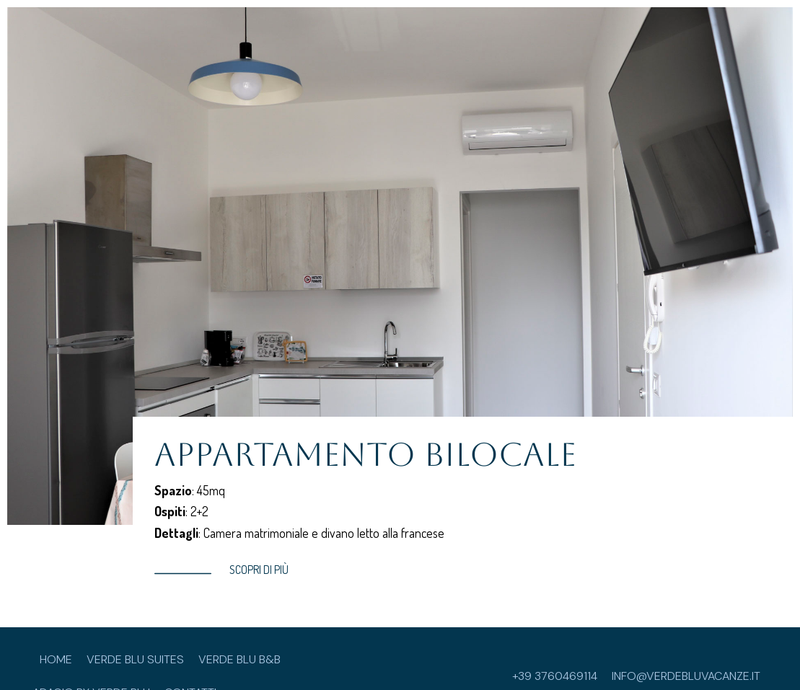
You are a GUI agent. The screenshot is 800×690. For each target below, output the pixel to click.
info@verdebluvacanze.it (686, 676)
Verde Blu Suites (135, 659)
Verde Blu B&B (239, 659)
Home (56, 659)
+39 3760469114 (554, 676)
